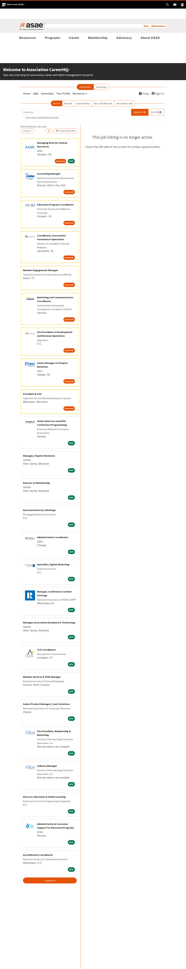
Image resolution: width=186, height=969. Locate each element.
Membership (98, 27)
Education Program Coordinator (55, 194)
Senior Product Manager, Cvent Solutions (46, 693)
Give (145, 15)
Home (26, 83)
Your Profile (63, 83)
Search (56, 93)
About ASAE (150, 27)
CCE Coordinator (46, 639)
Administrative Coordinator (52, 526)
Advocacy (124, 27)
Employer (101, 76)
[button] (14, 5)
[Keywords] (49, 102)
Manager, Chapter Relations (39, 445)
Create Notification (66, 120)
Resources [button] (79, 83)
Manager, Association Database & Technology (49, 612)
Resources (27, 27)
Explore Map (83, 93)
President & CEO (32, 383)
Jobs (35, 83)
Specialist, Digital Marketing (53, 554)
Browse (68, 93)
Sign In (158, 83)
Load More (49, 870)
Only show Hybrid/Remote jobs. (42, 107)
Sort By (26, 120)
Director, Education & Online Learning (44, 786)
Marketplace (158, 15)
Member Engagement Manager (40, 259)
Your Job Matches (103, 93)
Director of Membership (36, 472)
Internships (47, 83)
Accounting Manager (48, 163)
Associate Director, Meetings (39, 499)
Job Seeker (85, 76)
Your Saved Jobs (124, 93)
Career (74, 27)
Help (144, 83)
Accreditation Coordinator (38, 844)
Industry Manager (47, 755)
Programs (52, 27)
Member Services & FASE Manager (42, 666)
